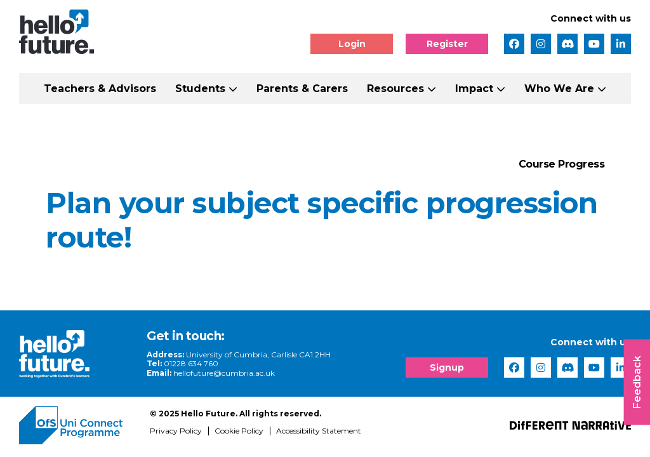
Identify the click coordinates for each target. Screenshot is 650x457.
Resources (395, 89)
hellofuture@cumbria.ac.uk (224, 373)
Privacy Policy (176, 430)
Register (447, 44)
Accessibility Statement (318, 430)
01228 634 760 (191, 363)
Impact (474, 89)
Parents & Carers (302, 89)
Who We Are (559, 89)
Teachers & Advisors (100, 89)
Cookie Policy (239, 430)
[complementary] (513, 362)
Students (200, 89)
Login (352, 44)
